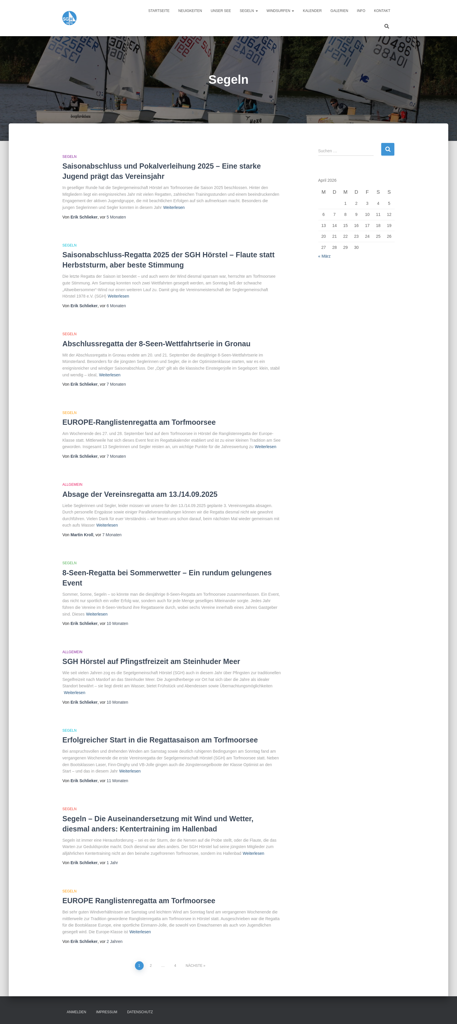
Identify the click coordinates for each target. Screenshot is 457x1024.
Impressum (106, 1012)
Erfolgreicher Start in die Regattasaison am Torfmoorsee (160, 740)
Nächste (194, 966)
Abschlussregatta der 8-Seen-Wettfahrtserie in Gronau (156, 344)
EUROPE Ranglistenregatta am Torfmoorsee (138, 901)
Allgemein (72, 485)
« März (324, 256)
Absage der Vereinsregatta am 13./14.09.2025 (139, 494)
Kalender (312, 11)
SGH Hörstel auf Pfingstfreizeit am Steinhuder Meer (151, 661)
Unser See (221, 11)
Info (361, 11)
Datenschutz (140, 1012)
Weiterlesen (174, 207)
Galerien (339, 11)
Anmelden (76, 1012)
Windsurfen (280, 11)
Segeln (249, 11)
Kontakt (382, 11)
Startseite (159, 11)
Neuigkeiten (190, 11)
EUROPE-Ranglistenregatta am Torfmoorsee (139, 422)
